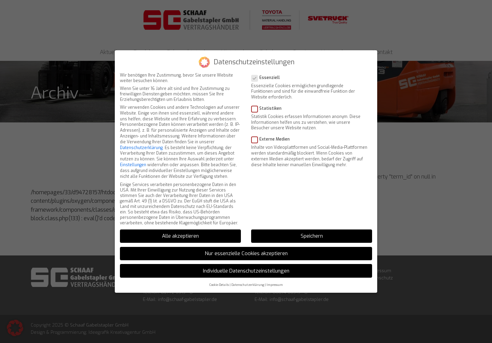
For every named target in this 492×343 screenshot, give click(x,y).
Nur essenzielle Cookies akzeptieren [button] (246, 243)
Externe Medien (272, 129)
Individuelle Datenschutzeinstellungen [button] (246, 261)
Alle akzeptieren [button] (180, 226)
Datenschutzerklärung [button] (247, 275)
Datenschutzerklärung (141, 138)
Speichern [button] (312, 226)
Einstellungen (133, 155)
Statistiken (268, 99)
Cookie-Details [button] (219, 275)
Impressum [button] (274, 275)
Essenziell (267, 68)
